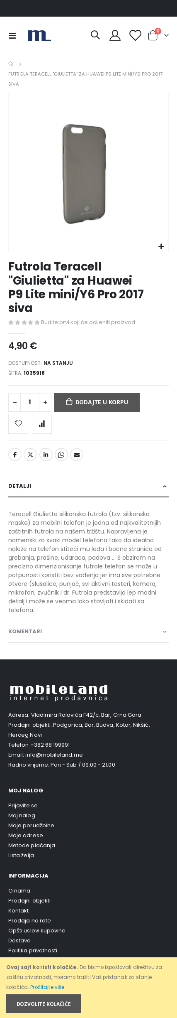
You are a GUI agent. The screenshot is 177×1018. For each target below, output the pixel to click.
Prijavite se (23, 805)
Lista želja (21, 855)
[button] (161, 247)
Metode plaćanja (31, 845)
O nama (19, 891)
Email (76, 454)
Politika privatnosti (32, 950)
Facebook (15, 454)
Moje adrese (25, 835)
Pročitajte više (47, 987)
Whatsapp (61, 454)
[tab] (88, 486)
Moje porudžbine (31, 825)
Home (11, 64)
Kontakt (18, 911)
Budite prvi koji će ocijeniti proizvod (88, 322)
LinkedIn (46, 454)
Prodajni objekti (29, 901)
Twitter (30, 454)
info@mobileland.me (53, 755)
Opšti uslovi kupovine (36, 930)
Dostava (19, 940)
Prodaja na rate (29, 921)
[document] (89, 987)
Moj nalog (21, 815)
